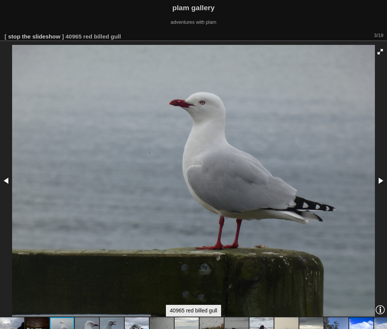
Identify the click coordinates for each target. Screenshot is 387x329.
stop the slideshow (34, 36)
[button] (380, 52)
